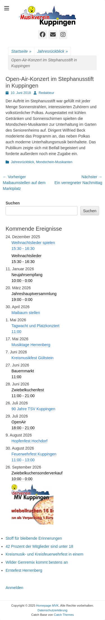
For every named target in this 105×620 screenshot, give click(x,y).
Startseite (21, 51)
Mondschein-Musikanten (54, 162)
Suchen (13, 203)
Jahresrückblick (52, 51)
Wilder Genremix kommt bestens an (37, 562)
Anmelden (14, 587)
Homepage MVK (47, 605)
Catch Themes (64, 614)
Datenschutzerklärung (52, 610)
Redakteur (46, 93)
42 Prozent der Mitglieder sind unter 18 (39, 546)
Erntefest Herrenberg (24, 570)
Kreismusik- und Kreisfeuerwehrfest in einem (44, 554)
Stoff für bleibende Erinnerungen (34, 538)
